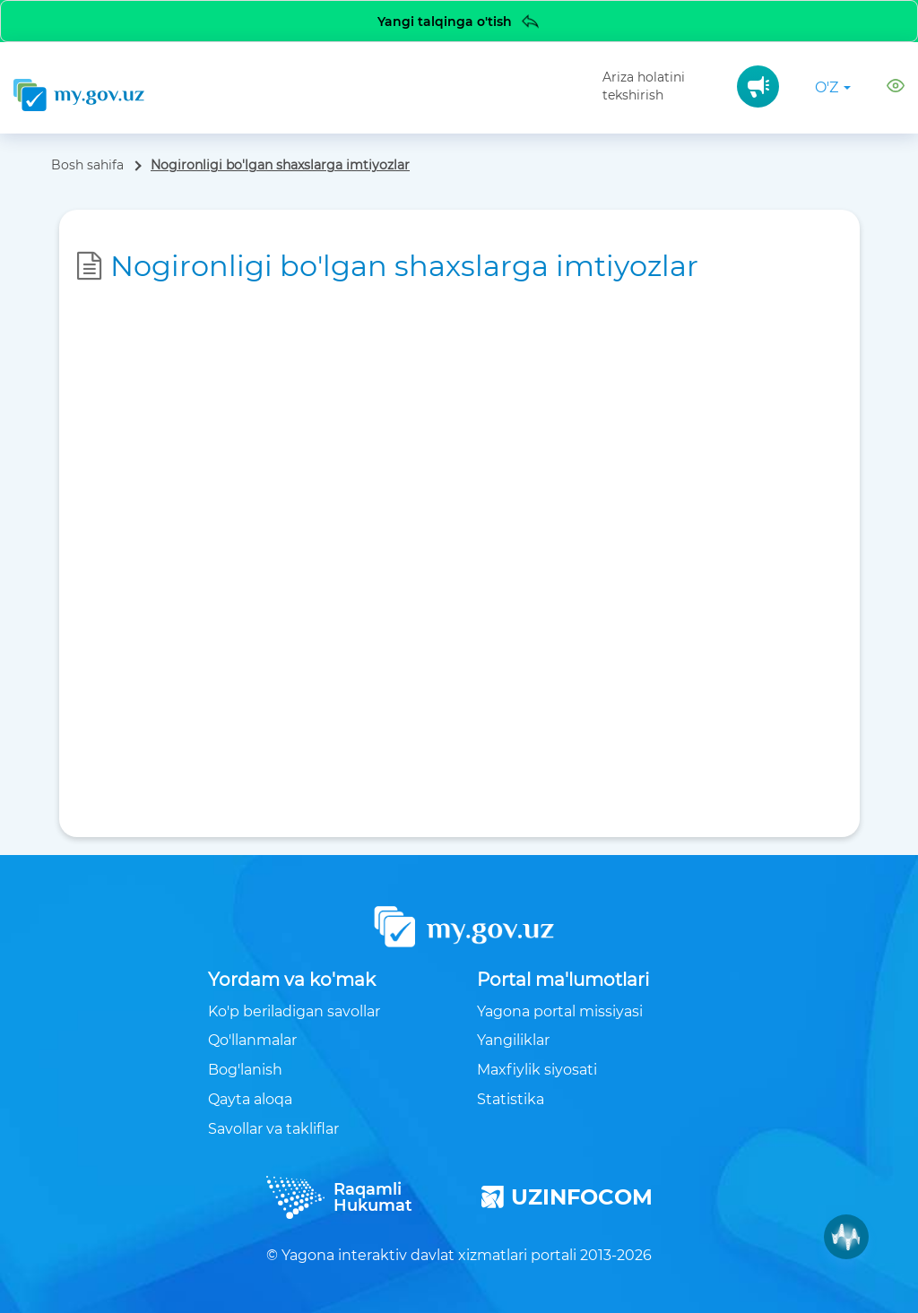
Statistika (510, 1099)
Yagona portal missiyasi (560, 1011)
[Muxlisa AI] (846, 1236)
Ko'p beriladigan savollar (294, 1011)
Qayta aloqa (250, 1099)
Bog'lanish (245, 1069)
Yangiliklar (513, 1040)
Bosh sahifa (87, 165)
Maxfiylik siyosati (537, 1069)
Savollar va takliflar (273, 1128)
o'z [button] (833, 87)
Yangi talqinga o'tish (459, 21)
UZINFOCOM (567, 1197)
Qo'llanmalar (252, 1040)
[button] (896, 88)
